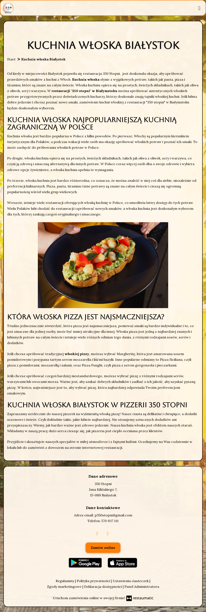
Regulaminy (65, 581)
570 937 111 (110, 521)
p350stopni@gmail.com (113, 515)
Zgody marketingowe (64, 586)
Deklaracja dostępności (103, 586)
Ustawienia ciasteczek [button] (131, 581)
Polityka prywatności (94, 581)
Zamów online (103, 547)
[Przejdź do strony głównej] (8, 8)
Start (11, 59)
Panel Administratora (141, 586)
